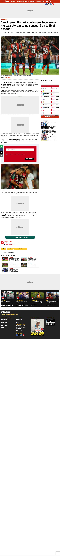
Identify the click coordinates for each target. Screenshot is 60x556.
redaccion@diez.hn (9, 244)
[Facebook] (17, 335)
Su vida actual (20, 300)
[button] (1, 146)
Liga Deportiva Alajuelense (20, 248)
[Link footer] (6, 312)
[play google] (52, 320)
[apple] (52, 324)
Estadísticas (47, 80)
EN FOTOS (4, 300)
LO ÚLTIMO (44, 121)
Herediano (10, 248)
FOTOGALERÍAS (8, 291)
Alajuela (4, 248)
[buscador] (47, 1)
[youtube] (24, 335)
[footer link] (30, 315)
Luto (47, 300)
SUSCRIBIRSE (29, 158)
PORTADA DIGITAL (35, 318)
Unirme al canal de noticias (21, 237)
